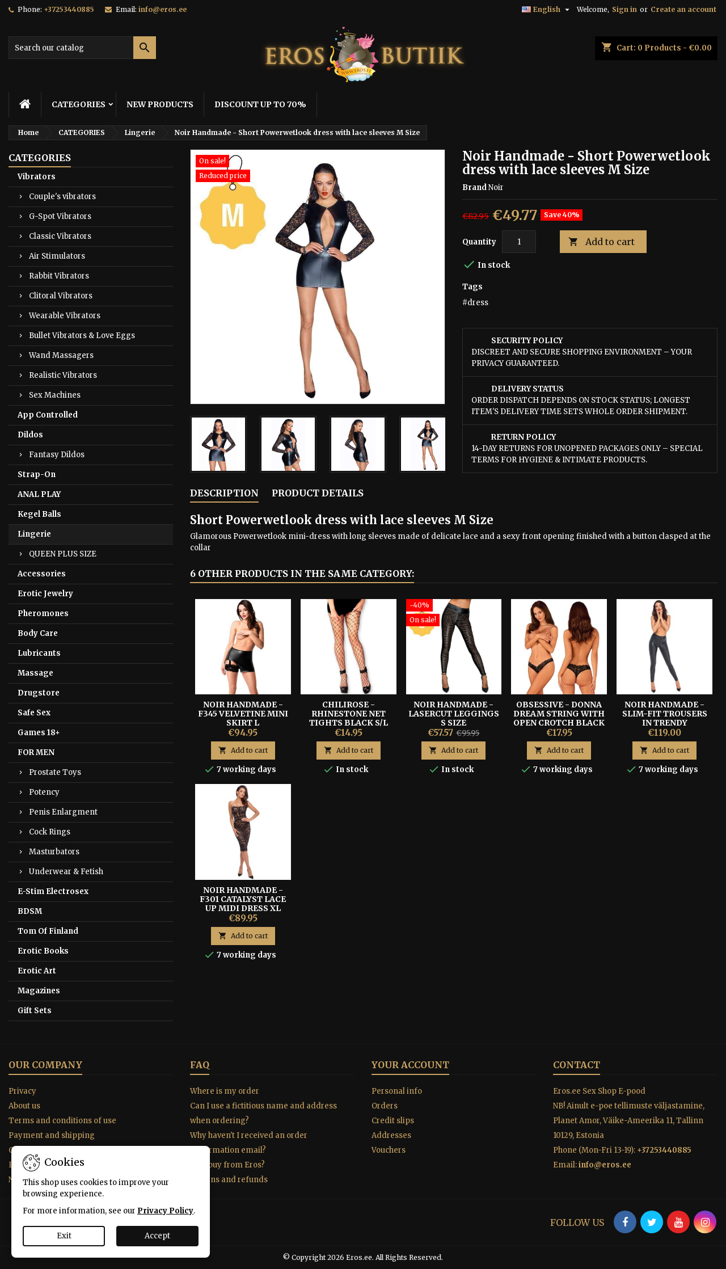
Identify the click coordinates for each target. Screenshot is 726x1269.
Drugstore (39, 693)
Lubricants (39, 653)
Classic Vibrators (60, 236)
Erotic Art (37, 971)
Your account (410, 1064)
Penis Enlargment (63, 812)
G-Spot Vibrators (60, 216)
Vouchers (389, 1150)
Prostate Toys (55, 772)
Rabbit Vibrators (59, 276)
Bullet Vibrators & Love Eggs (82, 335)
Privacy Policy (165, 1211)
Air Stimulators (57, 256)
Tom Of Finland (48, 931)
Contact (576, 1064)
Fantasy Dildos (57, 454)
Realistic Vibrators (63, 375)
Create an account (683, 9)
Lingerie (34, 534)
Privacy (22, 1091)
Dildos (30, 435)
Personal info (397, 1091)
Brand (474, 187)
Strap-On (37, 474)
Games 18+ (39, 732)
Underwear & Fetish (66, 871)
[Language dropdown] (547, 9)
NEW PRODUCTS (159, 104)
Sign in (624, 9)
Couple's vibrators (62, 196)
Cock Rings (49, 832)
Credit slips (393, 1120)
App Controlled (48, 415)
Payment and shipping (52, 1135)
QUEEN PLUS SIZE (62, 554)
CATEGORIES (78, 104)
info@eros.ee (162, 9)
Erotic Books (43, 951)
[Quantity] (519, 241)
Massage (35, 673)
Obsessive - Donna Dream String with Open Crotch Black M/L (559, 718)
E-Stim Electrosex (53, 891)
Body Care (38, 633)
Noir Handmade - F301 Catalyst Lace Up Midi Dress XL (243, 899)
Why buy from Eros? (227, 1165)
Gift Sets (35, 1010)
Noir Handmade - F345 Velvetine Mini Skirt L (243, 713)
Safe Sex (34, 713)
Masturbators (54, 852)
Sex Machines (55, 395)
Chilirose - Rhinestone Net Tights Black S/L (348, 713)
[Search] (82, 47)
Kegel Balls (39, 514)
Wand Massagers (61, 355)
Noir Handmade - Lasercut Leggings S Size (453, 713)
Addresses (391, 1135)
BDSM (30, 911)
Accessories (42, 574)
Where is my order (224, 1091)
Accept (157, 1236)
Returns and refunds (229, 1179)
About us (24, 1106)
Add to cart (601, 242)
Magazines (39, 991)
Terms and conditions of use (62, 1120)
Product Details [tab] (318, 493)
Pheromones (43, 613)
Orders (385, 1106)
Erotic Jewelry (45, 593)
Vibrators (37, 177)
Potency (44, 792)
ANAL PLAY (39, 494)
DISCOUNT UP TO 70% (260, 104)
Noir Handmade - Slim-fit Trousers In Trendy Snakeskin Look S (664, 718)
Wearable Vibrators (64, 316)
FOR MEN (36, 752)
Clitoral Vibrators (60, 296)
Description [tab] (224, 493)
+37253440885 (69, 9)
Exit (64, 1236)
